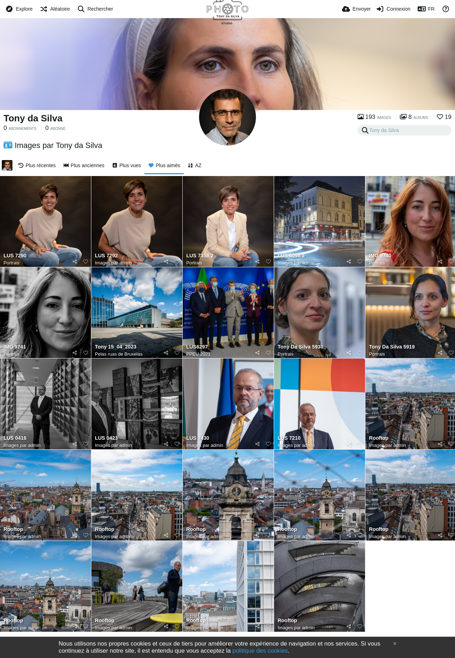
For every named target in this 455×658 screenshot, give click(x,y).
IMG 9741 (15, 347)
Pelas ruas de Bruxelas (119, 354)
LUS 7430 (197, 438)
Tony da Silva (33, 118)
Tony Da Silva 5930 (300, 347)
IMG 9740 (380, 255)
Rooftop (379, 438)
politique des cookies (260, 650)
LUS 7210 (289, 438)
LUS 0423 (106, 438)
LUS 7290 (15, 255)
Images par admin (113, 262)
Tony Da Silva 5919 (392, 347)
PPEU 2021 (198, 354)
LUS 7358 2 (199, 255)
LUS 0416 (15, 438)
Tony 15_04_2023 (115, 347)
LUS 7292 (106, 255)
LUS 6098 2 (291, 255)
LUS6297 (197, 347)
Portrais (12, 262)
